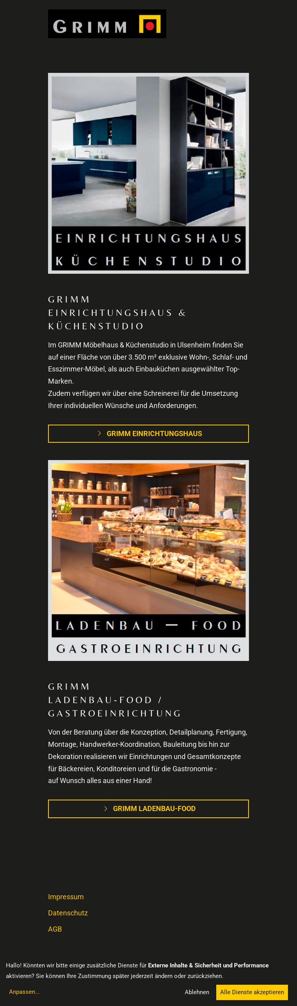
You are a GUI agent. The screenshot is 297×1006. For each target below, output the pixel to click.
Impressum (66, 897)
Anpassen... (24, 991)
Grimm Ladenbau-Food (148, 809)
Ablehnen (197, 992)
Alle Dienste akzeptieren (252, 992)
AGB (55, 929)
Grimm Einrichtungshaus (148, 434)
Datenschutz (68, 913)
